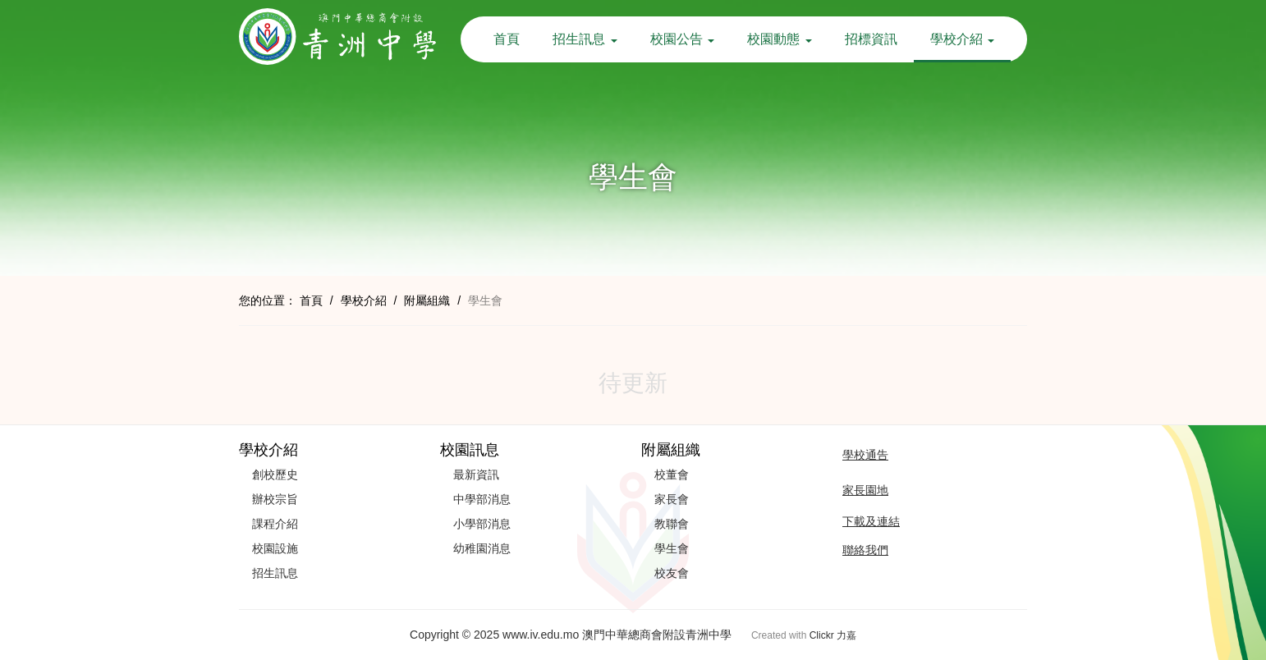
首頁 (506, 39)
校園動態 (779, 39)
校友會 (671, 573)
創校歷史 (275, 474)
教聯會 (671, 523)
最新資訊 (476, 474)
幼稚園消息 (482, 548)
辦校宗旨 (275, 499)
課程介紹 (275, 523)
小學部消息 (482, 523)
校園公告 (682, 39)
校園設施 (275, 548)
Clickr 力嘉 (833, 635)
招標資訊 (871, 39)
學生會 (671, 548)
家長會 (671, 499)
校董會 (671, 474)
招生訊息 (585, 39)
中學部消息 (482, 499)
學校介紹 (962, 39)
